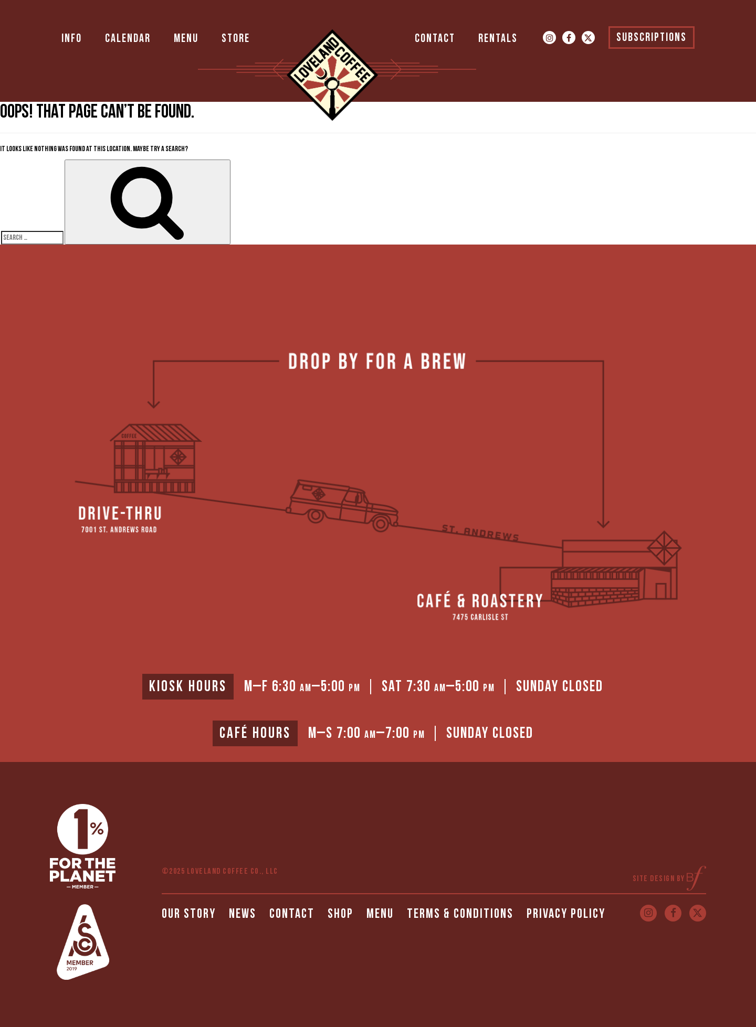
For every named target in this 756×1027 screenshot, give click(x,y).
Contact (435, 38)
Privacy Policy (566, 914)
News (242, 914)
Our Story (189, 914)
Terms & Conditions (460, 914)
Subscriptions (651, 37)
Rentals (498, 38)
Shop (340, 914)
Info (71, 38)
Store (236, 38)
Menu (186, 38)
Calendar (128, 38)
